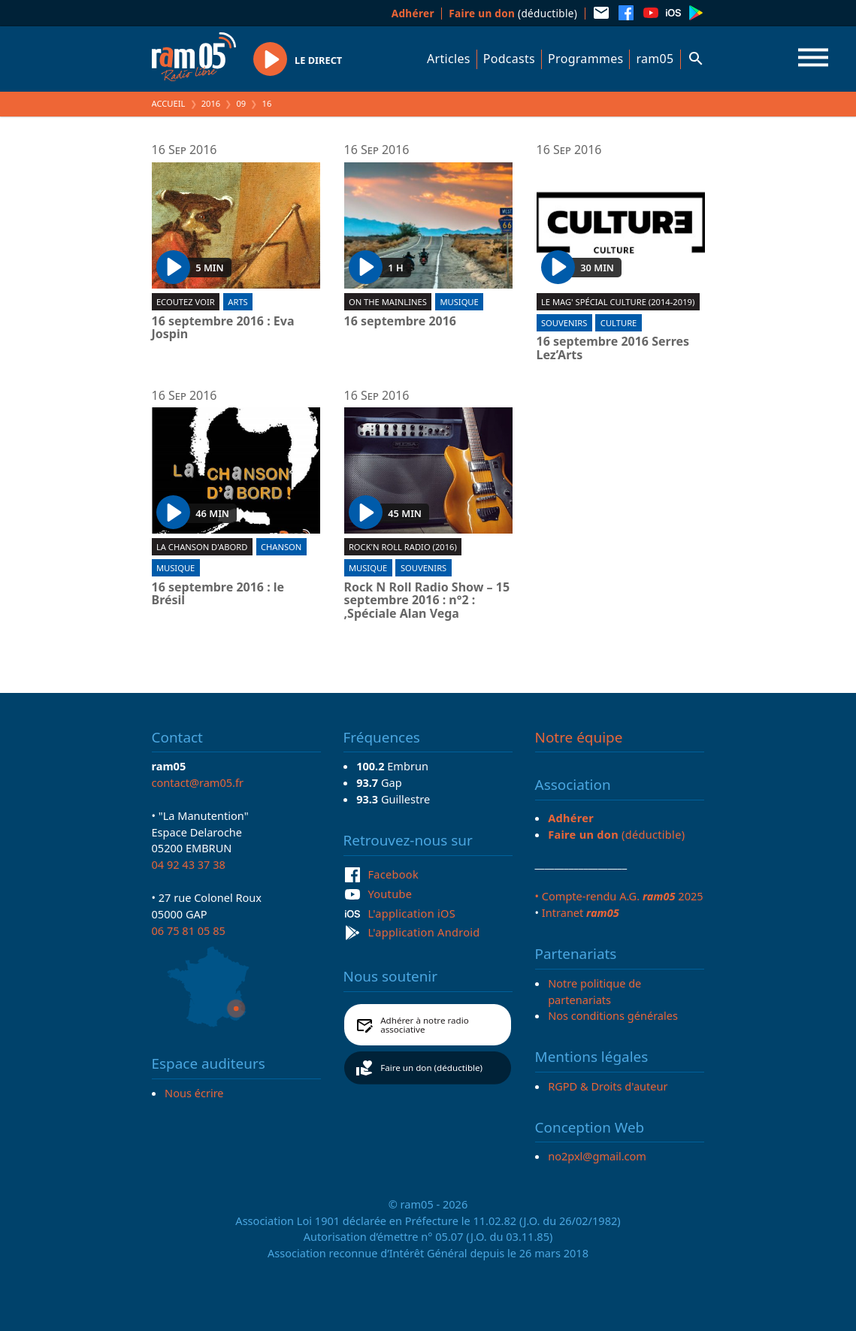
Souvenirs (564, 322)
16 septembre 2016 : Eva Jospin (223, 328)
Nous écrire (194, 1092)
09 (241, 103)
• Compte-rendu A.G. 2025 (619, 895)
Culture (618, 322)
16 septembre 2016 (400, 321)
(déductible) (513, 13)
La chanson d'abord (201, 546)
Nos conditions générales (613, 1015)
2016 (211, 103)
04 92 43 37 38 (188, 864)
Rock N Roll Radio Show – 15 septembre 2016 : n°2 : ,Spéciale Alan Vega (427, 601)
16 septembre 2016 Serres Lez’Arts (613, 348)
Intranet (580, 912)
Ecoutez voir (185, 301)
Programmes (585, 58)
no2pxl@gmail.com (597, 1155)
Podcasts (509, 58)
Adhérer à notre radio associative (424, 1025)
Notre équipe (579, 737)
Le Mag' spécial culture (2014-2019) (617, 301)
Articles (448, 58)
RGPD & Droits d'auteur (607, 1086)
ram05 (654, 58)
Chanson (281, 546)
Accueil (169, 103)
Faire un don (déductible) (431, 1067)
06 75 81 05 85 (188, 930)
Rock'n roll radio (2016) (403, 546)
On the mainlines (388, 301)
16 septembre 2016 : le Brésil (218, 594)
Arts (237, 301)
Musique (459, 301)
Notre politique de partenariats (594, 991)
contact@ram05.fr (198, 782)
